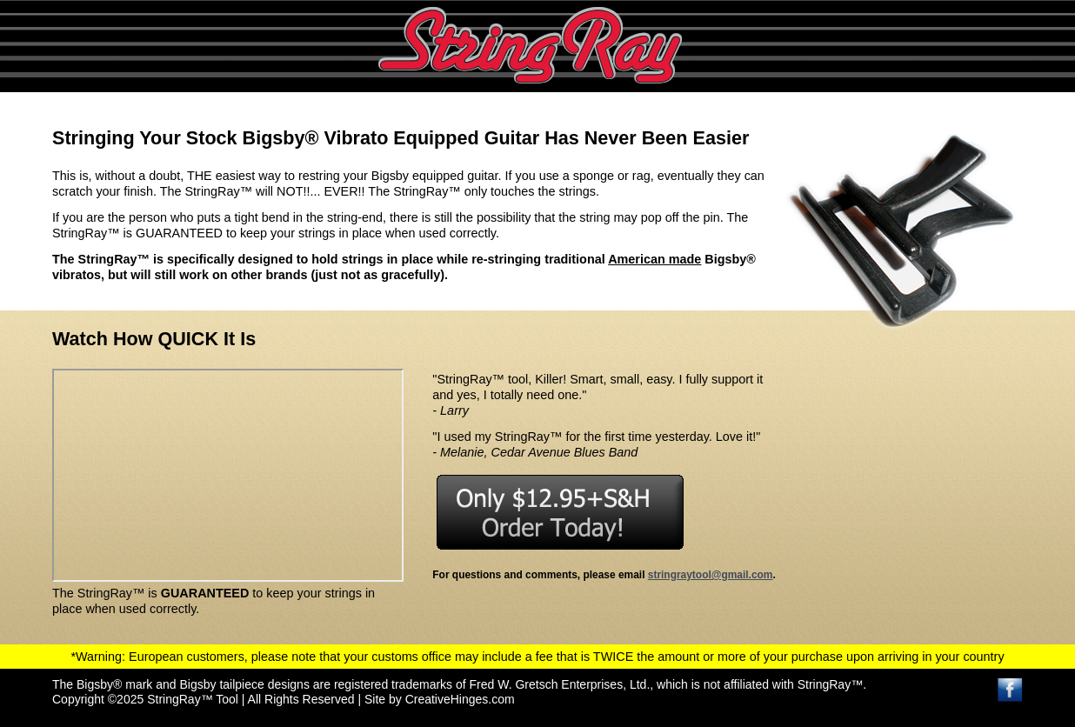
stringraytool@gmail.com (710, 575)
